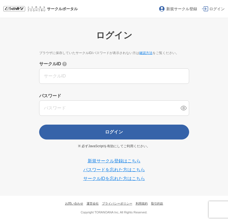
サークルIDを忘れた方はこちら (114, 178)
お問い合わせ (74, 203)
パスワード (50, 95)
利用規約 (142, 203)
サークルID (50, 63)
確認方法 (145, 53)
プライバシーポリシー (117, 203)
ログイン (114, 132)
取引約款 (157, 203)
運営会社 (93, 203)
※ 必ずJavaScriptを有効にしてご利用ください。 (114, 146)
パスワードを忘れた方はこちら (114, 169)
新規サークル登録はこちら (114, 161)
